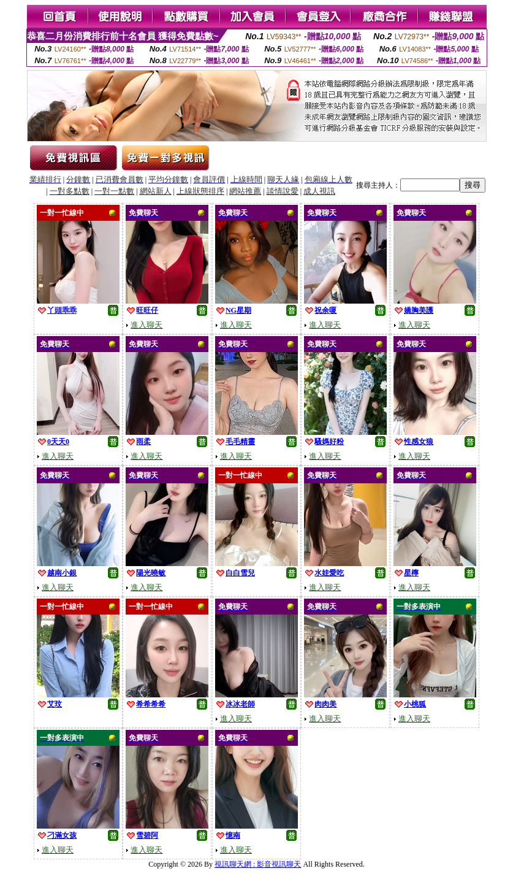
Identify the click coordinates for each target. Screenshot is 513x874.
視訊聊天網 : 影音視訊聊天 (258, 864)
